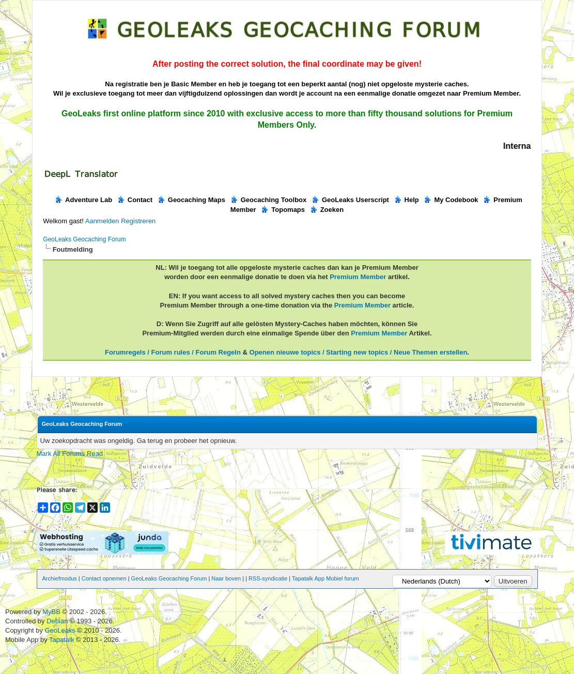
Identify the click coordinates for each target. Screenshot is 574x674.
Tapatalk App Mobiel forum (325, 578)
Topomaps (282, 209)
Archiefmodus (59, 578)
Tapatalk (62, 640)
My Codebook (450, 200)
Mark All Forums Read (70, 453)
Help (406, 200)
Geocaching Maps (191, 200)
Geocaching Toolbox (268, 200)
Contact (134, 200)
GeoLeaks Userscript (350, 200)
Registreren (138, 221)
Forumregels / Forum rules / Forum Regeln (173, 352)
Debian (58, 621)
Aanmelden (102, 221)
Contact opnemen (104, 578)
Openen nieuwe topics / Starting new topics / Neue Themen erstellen (359, 352)
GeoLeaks (61, 630)
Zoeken (326, 209)
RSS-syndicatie (268, 578)
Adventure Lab (83, 200)
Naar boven (226, 578)
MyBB (51, 612)
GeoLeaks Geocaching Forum (84, 239)
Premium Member (358, 277)
